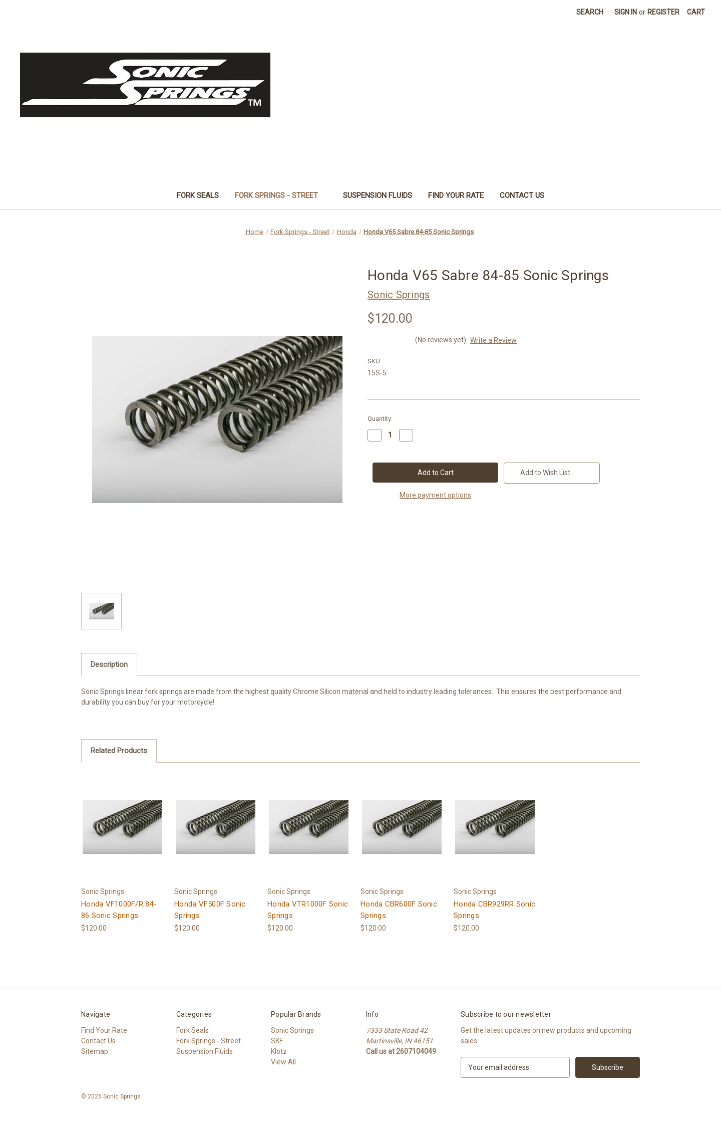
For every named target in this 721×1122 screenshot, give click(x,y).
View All (283, 1062)
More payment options (435, 495)
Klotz (279, 1051)
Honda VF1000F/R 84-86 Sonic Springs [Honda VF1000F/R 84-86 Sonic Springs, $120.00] (119, 910)
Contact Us (522, 195)
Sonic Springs (292, 1030)
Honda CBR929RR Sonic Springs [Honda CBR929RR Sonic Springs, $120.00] (494, 910)
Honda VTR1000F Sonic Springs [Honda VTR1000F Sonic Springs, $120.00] (307, 910)
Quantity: (380, 418)
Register (663, 12)
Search (589, 12)
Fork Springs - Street (281, 195)
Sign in (625, 12)
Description (109, 664)
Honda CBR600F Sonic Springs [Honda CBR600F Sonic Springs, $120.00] (398, 910)
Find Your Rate (456, 195)
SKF (277, 1041)
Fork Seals (198, 195)
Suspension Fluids (377, 195)
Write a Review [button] (493, 340)
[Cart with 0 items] (695, 12)
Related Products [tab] (119, 750)
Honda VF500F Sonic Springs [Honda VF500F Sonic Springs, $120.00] (210, 910)
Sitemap (94, 1051)
